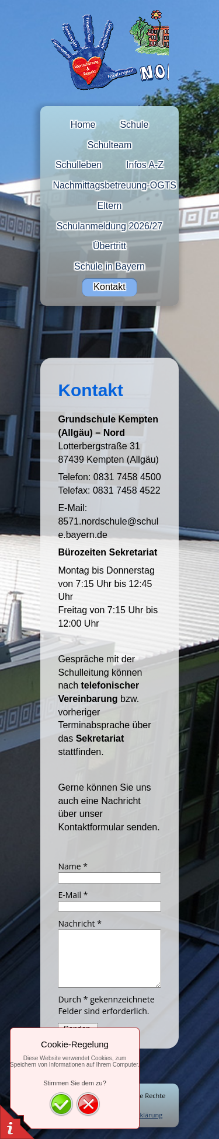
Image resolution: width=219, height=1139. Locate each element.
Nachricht (80, 923)
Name (73, 866)
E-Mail (73, 894)
